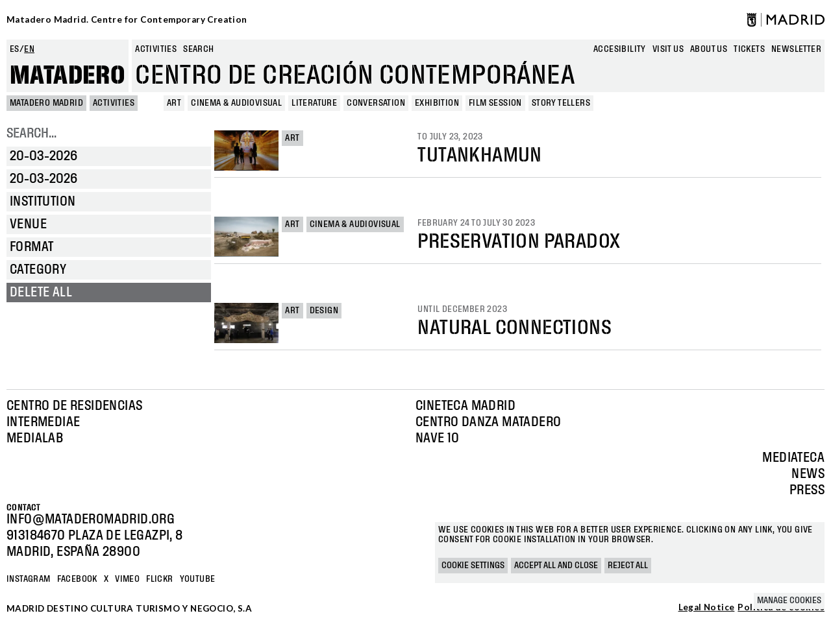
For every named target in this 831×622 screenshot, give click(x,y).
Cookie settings (472, 565)
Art (292, 138)
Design (324, 310)
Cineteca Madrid (465, 406)
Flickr (159, 579)
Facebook (77, 579)
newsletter (796, 49)
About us (708, 49)
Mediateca (793, 457)
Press (807, 490)
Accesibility (619, 49)
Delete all (41, 292)
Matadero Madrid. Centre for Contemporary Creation (126, 19)
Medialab (34, 438)
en (29, 49)
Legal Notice (706, 607)
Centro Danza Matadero (488, 422)
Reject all (628, 565)
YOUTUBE (198, 579)
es (14, 49)
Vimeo (127, 579)
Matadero (67, 76)
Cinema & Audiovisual (355, 224)
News (808, 474)
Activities (156, 49)
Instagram (28, 579)
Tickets (749, 49)
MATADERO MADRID (46, 103)
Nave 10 (438, 438)
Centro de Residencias (74, 406)
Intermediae (43, 422)
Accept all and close (556, 565)
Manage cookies (789, 600)
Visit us (668, 49)
